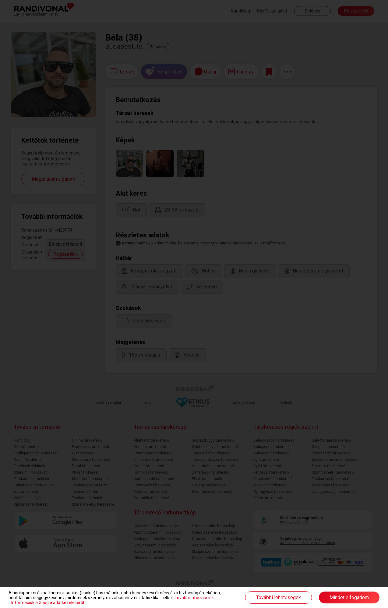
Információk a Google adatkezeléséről (47, 602)
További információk (194, 597)
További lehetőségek (278, 597)
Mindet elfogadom (349, 597)
